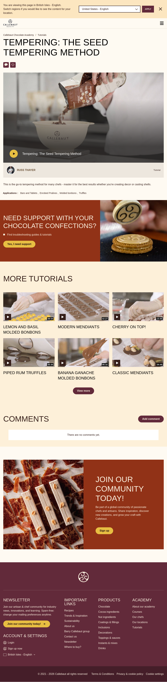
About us (69, 626)
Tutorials (42, 35)
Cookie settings (155, 674)
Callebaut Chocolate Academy (18, 35)
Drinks (102, 648)
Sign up (104, 530)
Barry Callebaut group (77, 631)
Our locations (140, 622)
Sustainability (72, 621)
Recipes (69, 610)
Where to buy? (72, 647)
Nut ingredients (107, 617)
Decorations (105, 632)
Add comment (151, 419)
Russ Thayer (26, 170)
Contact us (70, 636)
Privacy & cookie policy (130, 674)
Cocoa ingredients (108, 611)
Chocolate (104, 606)
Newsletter (70, 641)
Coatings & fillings (108, 622)
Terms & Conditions (102, 674)
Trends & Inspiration (76, 615)
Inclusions (104, 627)
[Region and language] (109, 9)
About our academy (143, 606)
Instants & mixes (107, 643)
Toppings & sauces (109, 637)
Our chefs (138, 617)
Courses (137, 611)
